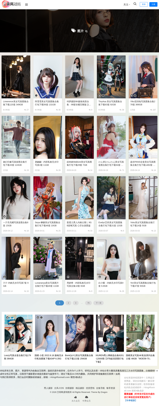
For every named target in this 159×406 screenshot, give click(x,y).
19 (26, 170)
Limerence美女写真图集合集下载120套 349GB (15, 102)
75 (89, 302)
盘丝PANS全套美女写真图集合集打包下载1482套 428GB (142, 163)
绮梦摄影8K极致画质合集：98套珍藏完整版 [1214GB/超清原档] (79, 103)
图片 (80, 30)
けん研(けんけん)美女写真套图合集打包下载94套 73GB (110, 163)
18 (26, 230)
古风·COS (59, 387)
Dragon (104, 392)
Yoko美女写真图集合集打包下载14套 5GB (142, 223)
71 (122, 170)
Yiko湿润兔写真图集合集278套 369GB (143, 102)
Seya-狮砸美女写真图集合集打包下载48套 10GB (47, 223)
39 (122, 109)
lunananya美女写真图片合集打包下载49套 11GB (47, 284)
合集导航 (100, 387)
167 (153, 109)
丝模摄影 (69, 387)
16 (26, 291)
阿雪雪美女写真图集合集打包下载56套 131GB (47, 102)
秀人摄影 (48, 387)
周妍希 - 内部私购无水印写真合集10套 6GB (79, 284)
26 (122, 291)
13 (153, 230)
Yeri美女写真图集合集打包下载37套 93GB (142, 284)
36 (58, 109)
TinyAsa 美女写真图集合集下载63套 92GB (111, 102)
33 (90, 230)
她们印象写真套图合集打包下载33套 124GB (14, 163)
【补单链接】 (130, 400)
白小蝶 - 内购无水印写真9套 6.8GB (111, 284)
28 (58, 170)
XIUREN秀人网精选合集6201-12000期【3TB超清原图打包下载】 (109, 358)
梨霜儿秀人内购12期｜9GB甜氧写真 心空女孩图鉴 (79, 224)
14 (90, 170)
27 (26, 109)
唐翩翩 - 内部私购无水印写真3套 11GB (47, 163)
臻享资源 (110, 387)
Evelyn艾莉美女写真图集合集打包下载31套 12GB (110, 224)
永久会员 (76, 398)
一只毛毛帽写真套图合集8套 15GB (14, 223)
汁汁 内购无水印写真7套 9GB (15, 284)
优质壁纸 (90, 387)
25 (58, 230)
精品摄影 (80, 387)
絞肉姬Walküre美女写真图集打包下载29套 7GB (79, 163)
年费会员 (86, 398)
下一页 (103, 302)
